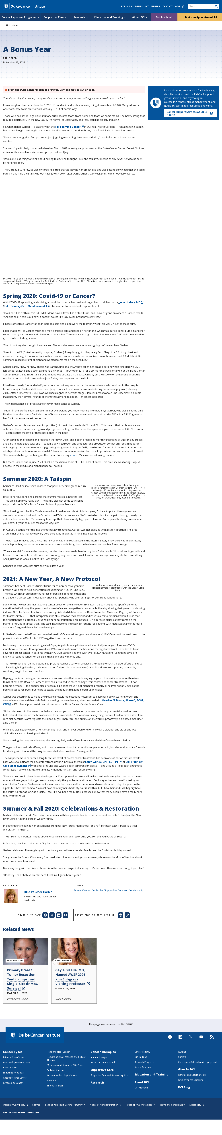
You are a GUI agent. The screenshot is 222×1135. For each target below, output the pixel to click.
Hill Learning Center (69, 126)
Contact (168, 6)
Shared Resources (143, 1101)
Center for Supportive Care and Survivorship (117, 924)
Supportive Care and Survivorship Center (111, 1109)
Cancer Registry (142, 1086)
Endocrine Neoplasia (13, 1107)
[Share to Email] (65, 950)
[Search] (203, 6)
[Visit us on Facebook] (170, 1074)
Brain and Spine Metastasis (16, 1096)
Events (139, 6)
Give (179, 6)
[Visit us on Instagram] (180, 1074)
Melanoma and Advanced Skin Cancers (66, 1099)
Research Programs (144, 1096)
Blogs (15, 24)
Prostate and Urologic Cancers (62, 1109)
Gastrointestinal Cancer (14, 1112)
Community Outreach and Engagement (197, 1096)
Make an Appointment (200, 17)
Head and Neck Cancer (58, 1086)
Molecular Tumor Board (103, 1096)
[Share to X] (52, 950)
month (74, 455)
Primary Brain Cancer (13, 1091)
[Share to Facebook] (45, 950)
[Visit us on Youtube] (201, 1074)
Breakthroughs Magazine (190, 1114)
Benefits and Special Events (192, 1109)
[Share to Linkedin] (59, 950)
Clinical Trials (140, 1091)
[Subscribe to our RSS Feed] (212, 1074)
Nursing (182, 1086)
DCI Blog (126, 6)
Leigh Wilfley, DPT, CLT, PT (103, 796)
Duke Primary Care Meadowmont (26, 306)
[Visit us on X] (191, 1074)
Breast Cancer (82, 924)
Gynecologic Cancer (13, 1117)
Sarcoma (51, 1115)
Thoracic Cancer (55, 1120)
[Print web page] (120, 950)
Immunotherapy (99, 1091)
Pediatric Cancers (55, 1104)
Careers (182, 1091)
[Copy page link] (127, 950)
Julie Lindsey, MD (131, 302)
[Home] (7, 25)
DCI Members (152, 6)
